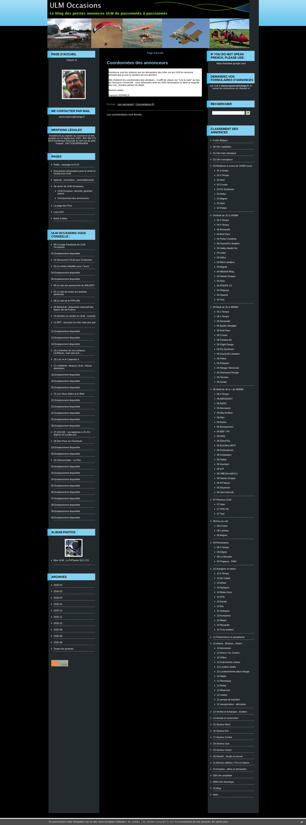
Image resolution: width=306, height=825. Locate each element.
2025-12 (58, 610)
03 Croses (222, 184)
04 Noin (221, 281)
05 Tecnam (222, 377)
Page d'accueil (155, 52)
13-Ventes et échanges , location (230, 711)
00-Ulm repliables (222, 146)
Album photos (63, 532)
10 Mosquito (223, 625)
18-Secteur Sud (221, 743)
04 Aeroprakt (223, 229)
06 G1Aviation (224, 455)
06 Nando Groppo (226, 478)
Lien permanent (126, 104)
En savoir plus (220, 821)
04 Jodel (221, 253)
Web (215, 794)
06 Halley (222, 459)
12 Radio (221, 676)
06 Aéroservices (225, 426)
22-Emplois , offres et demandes (230, 769)
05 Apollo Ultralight (227, 325)
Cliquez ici (71, 60)
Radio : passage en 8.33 (66, 164)
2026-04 (58, 585)
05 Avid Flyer (223, 330)
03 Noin (221, 203)
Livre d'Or (59, 212)
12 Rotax (221, 685)
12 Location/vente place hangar (233, 671)
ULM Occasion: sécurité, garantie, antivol (75, 192)
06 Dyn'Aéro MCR (226, 445)
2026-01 (58, 604)
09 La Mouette (224, 556)
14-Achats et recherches (225, 718)
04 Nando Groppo (226, 276)
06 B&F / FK (223, 431)
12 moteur (222, 695)
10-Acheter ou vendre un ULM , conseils (74, 316)
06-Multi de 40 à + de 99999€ (228, 389)
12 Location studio (226, 667)
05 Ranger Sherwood (228, 368)
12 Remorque (224, 681)
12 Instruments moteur (228, 662)
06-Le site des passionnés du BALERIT (74, 285)
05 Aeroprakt (223, 321)
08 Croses (222, 526)
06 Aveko (222, 422)
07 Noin (221, 504)
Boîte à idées (60, 218)
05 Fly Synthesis (225, 349)
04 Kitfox (221, 257)
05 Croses (222, 335)
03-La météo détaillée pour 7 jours (71, 266)
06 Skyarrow (223, 487)
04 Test (220, 299)
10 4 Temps (223, 573)
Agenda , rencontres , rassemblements (74, 180)
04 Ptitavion (223, 290)
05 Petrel (221, 358)
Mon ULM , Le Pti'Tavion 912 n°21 (71, 560)
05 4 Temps (223, 316)
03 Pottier (222, 208)
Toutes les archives (64, 648)
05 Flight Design (225, 344)
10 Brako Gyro (224, 592)
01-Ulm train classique (224, 153)
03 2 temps (222, 170)
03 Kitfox (221, 194)
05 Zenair (222, 382)
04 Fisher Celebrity (227, 239)
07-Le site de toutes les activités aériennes (70, 293)
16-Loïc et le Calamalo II (66, 359)
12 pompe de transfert (228, 699)
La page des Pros (63, 205)
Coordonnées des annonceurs (73, 198)
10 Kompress (224, 615)
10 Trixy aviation (225, 629)
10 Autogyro (223, 587)
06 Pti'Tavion (223, 483)
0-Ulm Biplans (220, 140)
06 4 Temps (223, 394)
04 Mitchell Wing (225, 271)
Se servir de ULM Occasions (68, 186)
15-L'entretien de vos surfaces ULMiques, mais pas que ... (69, 351)
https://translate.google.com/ (231, 63)
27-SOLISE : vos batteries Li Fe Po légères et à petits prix (72, 433)
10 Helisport (223, 611)
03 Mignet (222, 198)
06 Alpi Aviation (225, 412)
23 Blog (217, 788)
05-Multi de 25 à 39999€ (225, 307)
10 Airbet (221, 583)
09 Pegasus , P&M (226, 561)
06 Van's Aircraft (225, 492)
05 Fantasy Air (224, 340)
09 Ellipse (222, 552)
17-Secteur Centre (222, 737)
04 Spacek (222, 295)
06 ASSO (222, 403)
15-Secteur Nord (221, 724)
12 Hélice (222, 657)
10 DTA (221, 597)
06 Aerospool (224, 408)
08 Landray (223, 530)
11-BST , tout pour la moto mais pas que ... (75, 323)
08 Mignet (222, 535)
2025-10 (58, 623)
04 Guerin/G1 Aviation (228, 243)
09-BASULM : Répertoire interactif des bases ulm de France (74, 308)
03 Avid (221, 180)
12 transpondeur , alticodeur (231, 704)
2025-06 (58, 642)
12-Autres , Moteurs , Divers (227, 643)
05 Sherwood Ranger (228, 372)
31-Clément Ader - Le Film (67, 460)
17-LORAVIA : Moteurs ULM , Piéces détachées (73, 367)
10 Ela (220, 606)
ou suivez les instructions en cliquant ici (232, 87)
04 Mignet (222, 267)
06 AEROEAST (225, 398)
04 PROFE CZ (224, 285)
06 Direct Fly (223, 441)
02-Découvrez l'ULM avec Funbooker (73, 260)
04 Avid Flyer (223, 234)
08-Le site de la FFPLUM (67, 300)
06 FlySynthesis (225, 450)
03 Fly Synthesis (225, 189)
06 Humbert (223, 464)
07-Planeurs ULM (222, 499)
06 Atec (221, 417)
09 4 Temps (223, 547)
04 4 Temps (223, 224)
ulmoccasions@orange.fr (72, 116)
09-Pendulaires (221, 542)
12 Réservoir (223, 690)
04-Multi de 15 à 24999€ (225, 215)
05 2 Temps (223, 311)
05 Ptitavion (223, 363)
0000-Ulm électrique (223, 782)
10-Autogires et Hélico (224, 569)
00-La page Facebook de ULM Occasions (69, 245)
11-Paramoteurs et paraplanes (229, 637)
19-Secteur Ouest (222, 750)
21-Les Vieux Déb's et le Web (69, 394)
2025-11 (58, 617)
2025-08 (58, 636)
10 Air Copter (224, 578)
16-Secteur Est (221, 731)
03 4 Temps (223, 175)
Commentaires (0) (145, 104)
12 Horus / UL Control (228, 652)
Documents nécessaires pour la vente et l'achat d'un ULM (74, 172)
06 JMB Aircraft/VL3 (227, 473)
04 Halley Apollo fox (227, 248)
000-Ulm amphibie (222, 775)
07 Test (220, 513)
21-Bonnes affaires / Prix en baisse (231, 762)
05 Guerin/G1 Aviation (228, 354)
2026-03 (58, 591)
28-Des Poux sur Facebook (68, 441)
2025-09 (58, 629)
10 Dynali (222, 601)
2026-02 (58, 597)
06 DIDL (221, 436)
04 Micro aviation (226, 262)
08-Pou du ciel (220, 521)
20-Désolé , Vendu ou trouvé (228, 756)
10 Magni (222, 620)
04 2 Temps (223, 220)
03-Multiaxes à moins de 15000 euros (232, 166)
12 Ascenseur (224, 648)
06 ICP (220, 469)
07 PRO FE (223, 509)
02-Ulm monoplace (223, 159)
